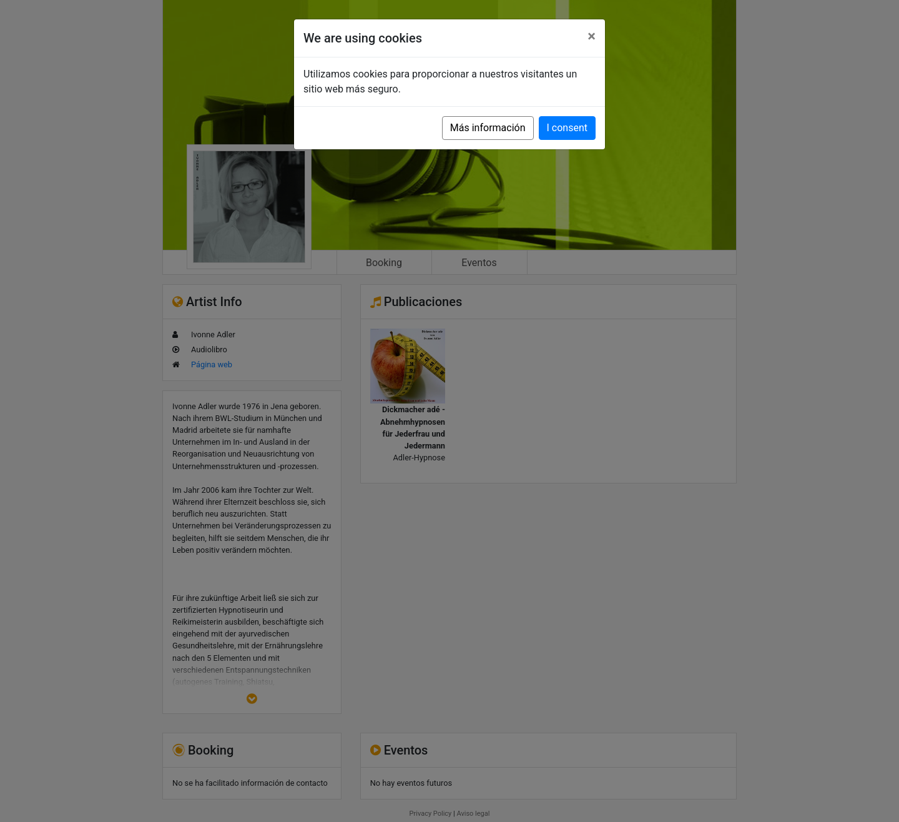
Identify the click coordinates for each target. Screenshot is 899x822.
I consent (567, 128)
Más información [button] (488, 128)
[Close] (591, 36)
